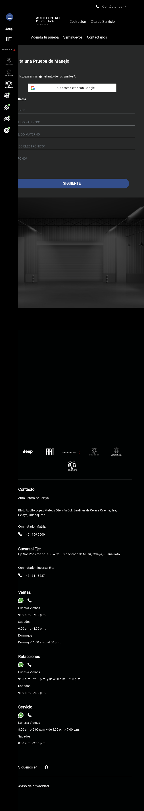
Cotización (77, 21)
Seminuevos (73, 37)
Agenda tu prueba (45, 37)
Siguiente (72, 183)
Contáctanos (97, 37)
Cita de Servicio (103, 21)
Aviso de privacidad (33, 786)
